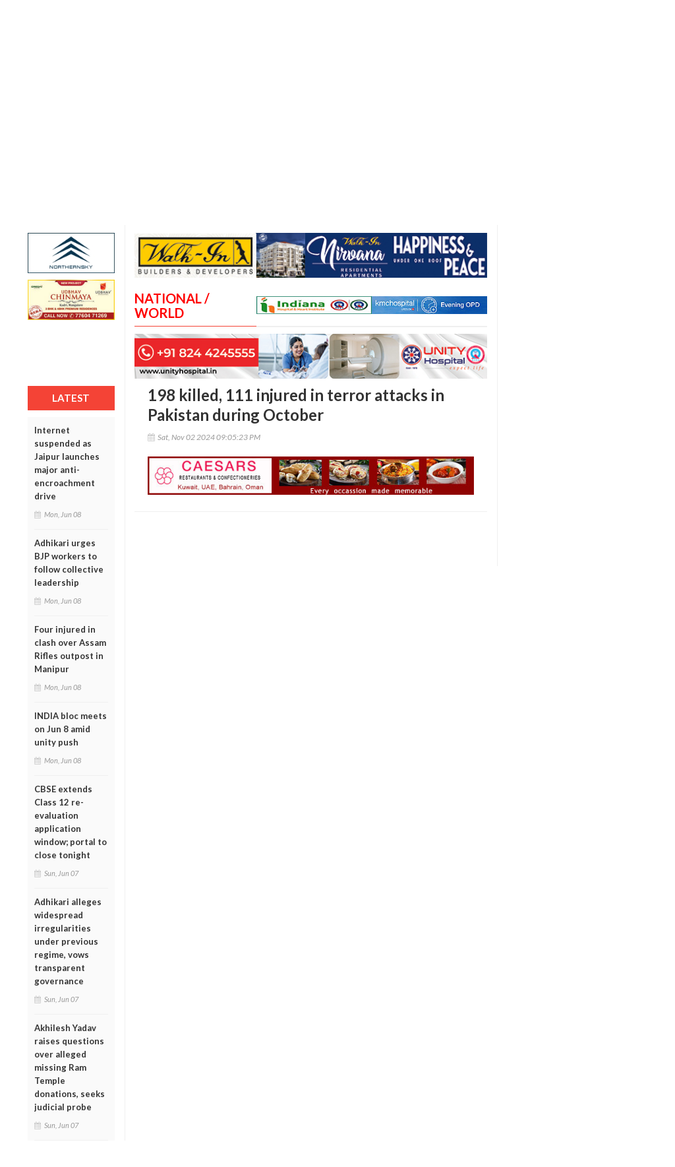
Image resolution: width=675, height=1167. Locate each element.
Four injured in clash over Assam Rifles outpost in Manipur (70, 649)
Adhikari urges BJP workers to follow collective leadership (68, 563)
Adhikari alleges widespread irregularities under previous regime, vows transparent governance (68, 941)
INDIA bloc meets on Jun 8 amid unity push (70, 728)
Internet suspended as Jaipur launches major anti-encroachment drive (67, 463)
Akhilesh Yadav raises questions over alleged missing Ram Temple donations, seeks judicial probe (69, 1067)
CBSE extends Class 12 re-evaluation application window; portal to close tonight (70, 822)
